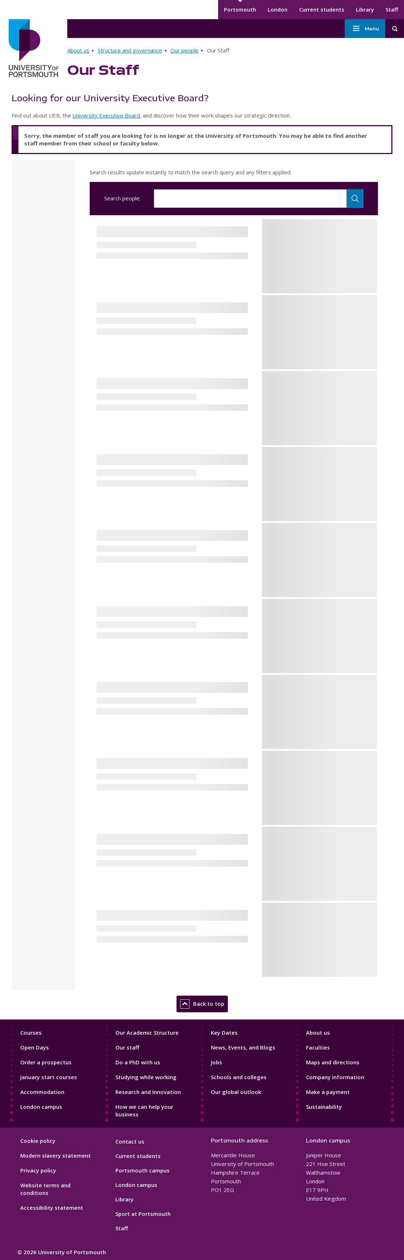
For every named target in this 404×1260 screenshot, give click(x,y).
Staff (392, 9)
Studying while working (146, 1077)
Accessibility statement (51, 1207)
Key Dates (224, 1032)
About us (78, 50)
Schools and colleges (239, 1077)
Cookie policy (37, 1140)
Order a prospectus (46, 1062)
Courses (31, 1032)
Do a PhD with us (137, 1062)
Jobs (216, 1062)
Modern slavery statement (55, 1155)
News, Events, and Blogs (243, 1047)
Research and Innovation (148, 1091)
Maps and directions (333, 1062)
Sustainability (324, 1106)
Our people (184, 50)
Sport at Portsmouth (143, 1213)
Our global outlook (236, 1091)
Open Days (34, 1047)
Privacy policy (38, 1170)
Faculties (318, 1047)
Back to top (202, 1004)
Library (365, 9)
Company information (335, 1077)
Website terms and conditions (45, 1189)
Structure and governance (130, 50)
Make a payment (328, 1091)
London (278, 9)
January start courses (48, 1077)
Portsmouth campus (142, 1170)
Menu (365, 28)
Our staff (127, 1047)
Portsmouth (240, 9)
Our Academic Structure (147, 1032)
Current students (321, 9)
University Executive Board (106, 115)
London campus (41, 1106)
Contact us (129, 1141)
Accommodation (42, 1091)
